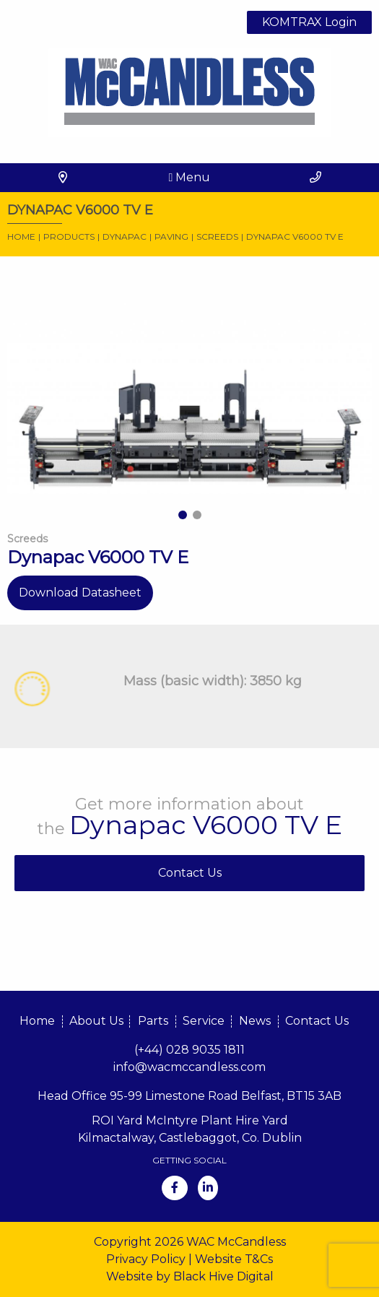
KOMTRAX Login (309, 22)
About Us (96, 1021)
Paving (171, 236)
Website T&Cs (234, 1259)
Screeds (217, 236)
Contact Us (190, 873)
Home (21, 236)
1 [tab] (182, 515)
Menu (190, 177)
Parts (153, 1021)
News (255, 1021)
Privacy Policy (146, 1259)
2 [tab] (197, 515)
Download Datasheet (80, 592)
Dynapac (125, 236)
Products (69, 236)
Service (204, 1021)
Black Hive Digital (223, 1276)
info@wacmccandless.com (189, 1067)
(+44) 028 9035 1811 (189, 1050)
